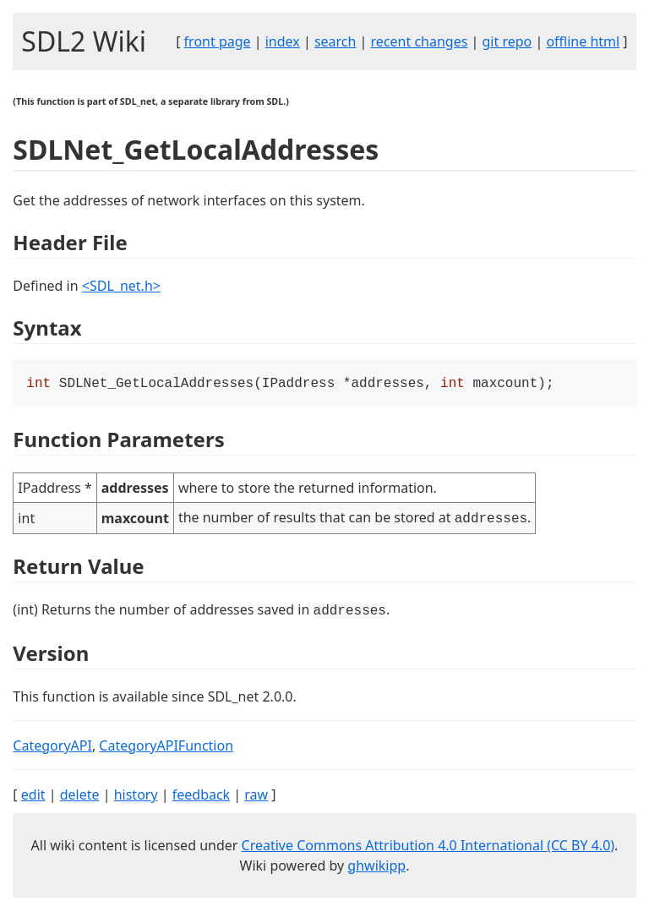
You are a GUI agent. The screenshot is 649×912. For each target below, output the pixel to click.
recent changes (419, 41)
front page (217, 41)
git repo (507, 41)
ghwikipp (376, 867)
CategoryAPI (52, 747)
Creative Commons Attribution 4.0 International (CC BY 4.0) (428, 847)
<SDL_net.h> (121, 285)
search (335, 41)
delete (80, 796)
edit (33, 796)
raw (256, 796)
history (136, 796)
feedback (201, 796)
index (282, 41)
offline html (582, 41)
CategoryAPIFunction (166, 747)
